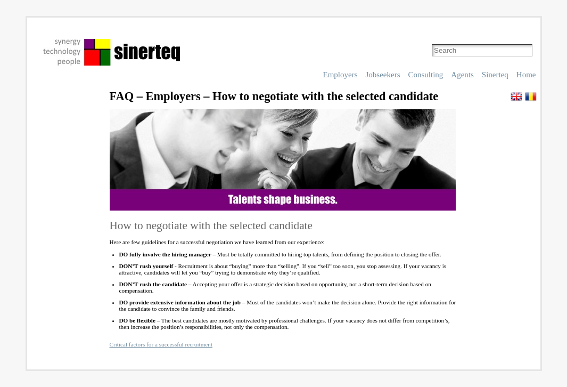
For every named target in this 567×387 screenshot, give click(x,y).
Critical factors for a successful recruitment (161, 344)
